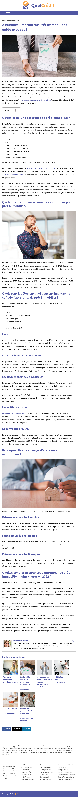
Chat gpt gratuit (45, 767)
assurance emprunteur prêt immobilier (36, 100)
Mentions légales (9, 773)
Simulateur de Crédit (10, 771)
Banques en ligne (46, 765)
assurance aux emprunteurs (12, 174)
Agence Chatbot (45, 779)
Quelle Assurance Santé (66, 777)
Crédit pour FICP (45, 770)
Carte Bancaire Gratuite (66, 775)
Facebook (13, 776)
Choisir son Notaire (46, 772)
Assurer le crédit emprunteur (13, 413)
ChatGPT (6, 778)
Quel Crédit (18, 794)
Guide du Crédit (26, 772)
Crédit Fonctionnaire (65, 772)
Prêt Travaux (25, 777)
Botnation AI (44, 777)
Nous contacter (8, 768)
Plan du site (25, 770)
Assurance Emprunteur (10, 20)
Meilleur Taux (26, 775)
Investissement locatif (66, 765)
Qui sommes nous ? (9, 766)
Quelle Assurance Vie (65, 779)
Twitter (5, 776)
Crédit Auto (62, 767)
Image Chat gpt (63, 770)
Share (7, 729)
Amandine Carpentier (21, 640)
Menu (6, 13)
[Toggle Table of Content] (16, 110)
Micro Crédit (44, 775)
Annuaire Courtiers (27, 779)
